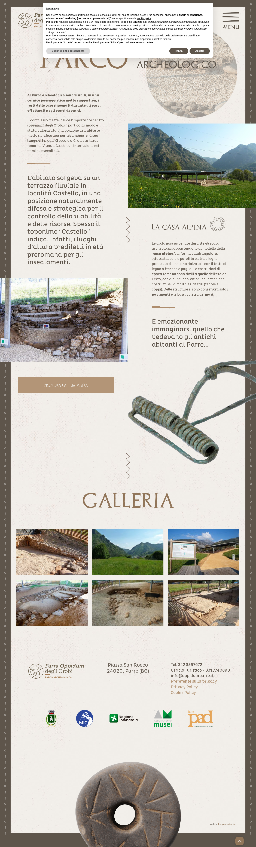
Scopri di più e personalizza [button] (68, 50)
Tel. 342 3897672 (186, 664)
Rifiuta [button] (179, 50)
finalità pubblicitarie (66, 28)
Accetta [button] (199, 50)
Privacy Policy (184, 687)
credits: (222, 824)
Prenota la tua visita (66, 385)
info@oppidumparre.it (192, 675)
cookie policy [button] (144, 18)
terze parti (100, 21)
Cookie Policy (183, 692)
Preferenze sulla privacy (194, 681)
